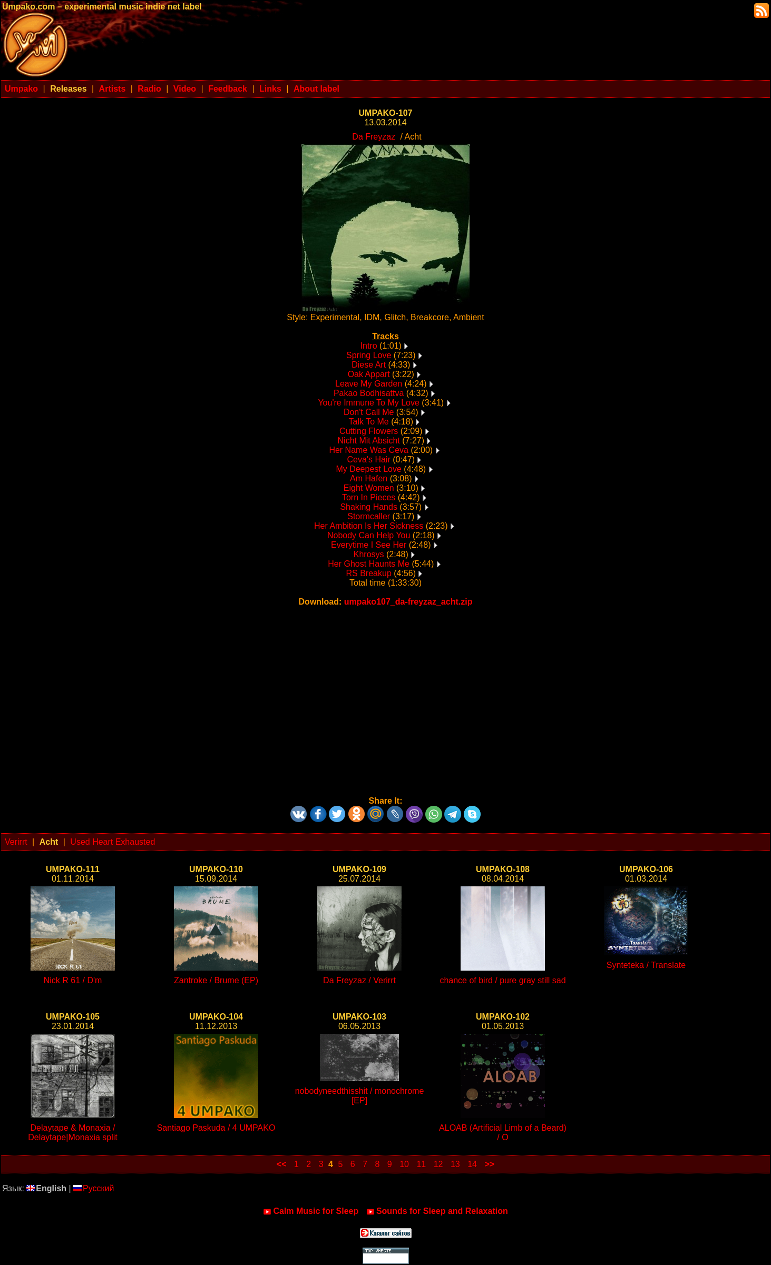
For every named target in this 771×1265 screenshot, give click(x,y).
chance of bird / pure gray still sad (502, 980)
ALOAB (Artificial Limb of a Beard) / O (503, 1132)
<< (282, 1164)
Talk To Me (369, 421)
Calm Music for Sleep (310, 1211)
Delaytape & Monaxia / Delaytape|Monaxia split (73, 1132)
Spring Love (368, 355)
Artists (112, 88)
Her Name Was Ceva (368, 450)
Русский (93, 1188)
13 (455, 1164)
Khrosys (369, 554)
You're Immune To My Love (368, 402)
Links (270, 88)
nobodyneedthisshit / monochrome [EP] (359, 1095)
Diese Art (369, 364)
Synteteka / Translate (646, 965)
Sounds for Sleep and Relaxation (437, 1211)
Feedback (227, 88)
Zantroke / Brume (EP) (216, 980)
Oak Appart (369, 374)
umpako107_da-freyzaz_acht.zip (408, 601)
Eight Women (369, 487)
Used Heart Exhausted (112, 841)
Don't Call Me (369, 412)
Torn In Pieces (368, 497)
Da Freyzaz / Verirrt (359, 980)
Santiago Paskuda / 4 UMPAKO (216, 1127)
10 (404, 1164)
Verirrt (16, 841)
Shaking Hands (368, 506)
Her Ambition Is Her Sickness (368, 525)
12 (438, 1164)
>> (489, 1164)
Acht (49, 841)
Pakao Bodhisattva (369, 393)
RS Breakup (369, 573)
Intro (368, 345)
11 (421, 1164)
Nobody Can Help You (368, 535)
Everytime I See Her (368, 544)
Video (184, 88)
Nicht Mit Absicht (369, 440)
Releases (68, 88)
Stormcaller (368, 516)
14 (472, 1164)
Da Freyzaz (373, 136)
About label (316, 88)
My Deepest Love (369, 469)
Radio (149, 88)
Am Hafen (368, 478)
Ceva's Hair (369, 459)
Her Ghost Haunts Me (368, 563)
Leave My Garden (368, 383)
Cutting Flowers (368, 431)
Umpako (21, 88)
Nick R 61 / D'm (73, 980)
